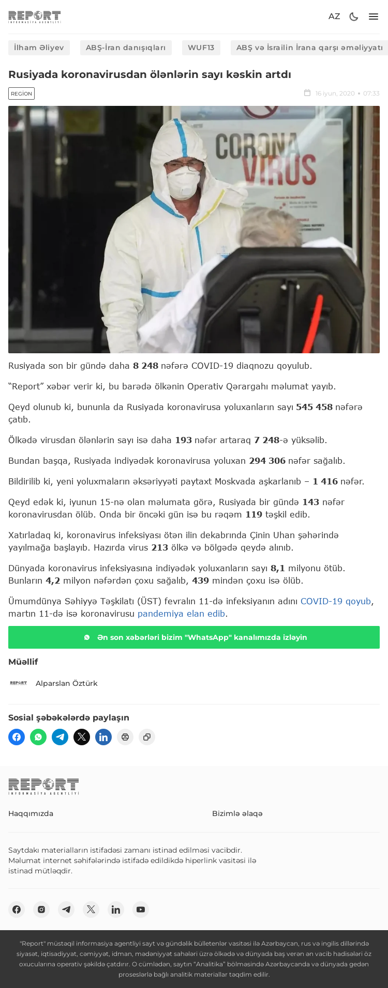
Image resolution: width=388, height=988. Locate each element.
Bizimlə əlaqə (237, 813)
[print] (125, 737)
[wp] (38, 737)
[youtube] (140, 909)
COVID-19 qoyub (336, 601)
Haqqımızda (30, 813)
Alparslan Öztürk (53, 683)
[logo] (34, 16)
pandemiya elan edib (181, 613)
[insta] (41, 909)
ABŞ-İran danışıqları (126, 47)
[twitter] (81, 737)
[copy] (147, 737)
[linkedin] (103, 737)
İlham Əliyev (39, 47)
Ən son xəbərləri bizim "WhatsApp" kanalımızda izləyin (194, 637)
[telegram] (60, 737)
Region (21, 93)
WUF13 (201, 47)
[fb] (16, 737)
